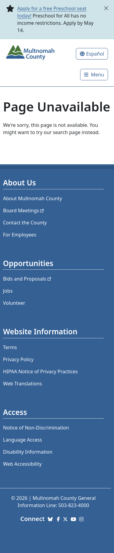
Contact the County (25, 222)
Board (24, 210)
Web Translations (22, 383)
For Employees (19, 234)
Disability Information (27, 452)
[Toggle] (94, 74)
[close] (106, 8)
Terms (10, 347)
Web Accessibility (22, 464)
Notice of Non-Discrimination (36, 427)
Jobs (8, 291)
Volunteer (14, 303)
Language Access (22, 439)
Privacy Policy (18, 359)
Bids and (27, 278)
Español (95, 53)
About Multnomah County (32, 198)
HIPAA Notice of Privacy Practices (40, 371)
